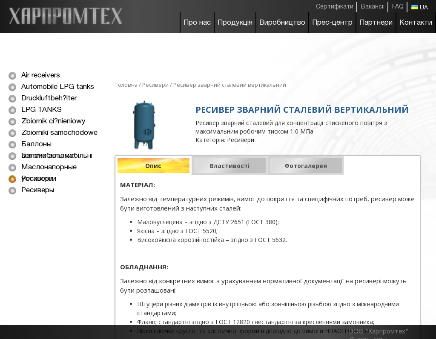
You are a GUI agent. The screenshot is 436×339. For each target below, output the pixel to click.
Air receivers (40, 75)
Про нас (197, 23)
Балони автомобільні (56, 156)
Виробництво (282, 23)
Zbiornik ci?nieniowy (53, 121)
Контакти (415, 23)
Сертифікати (334, 7)
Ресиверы (37, 190)
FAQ (398, 7)
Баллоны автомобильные (48, 145)
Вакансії (372, 7)
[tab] (153, 165)
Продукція (235, 23)
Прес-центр (332, 23)
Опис (153, 166)
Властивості (230, 166)
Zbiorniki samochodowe (59, 133)
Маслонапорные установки (49, 168)
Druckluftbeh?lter (49, 98)
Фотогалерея (305, 166)
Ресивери (37, 179)
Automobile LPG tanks (57, 87)
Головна (126, 84)
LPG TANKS (41, 110)
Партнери (376, 23)
